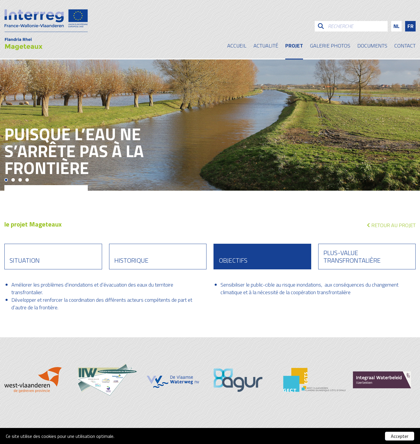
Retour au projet (391, 225)
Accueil (236, 46)
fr (410, 26)
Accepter (399, 436)
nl (396, 26)
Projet (294, 46)
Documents (372, 46)
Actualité (265, 46)
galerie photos (330, 46)
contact (405, 46)
